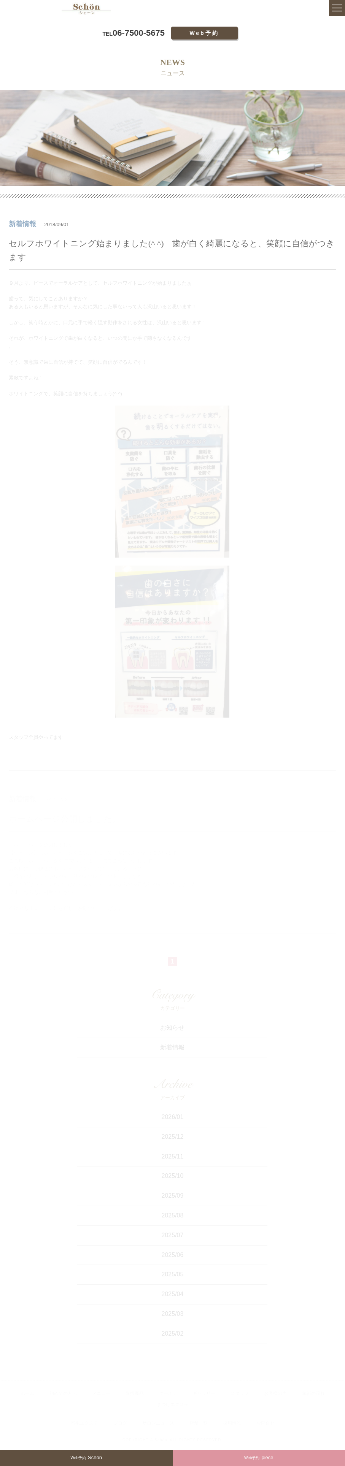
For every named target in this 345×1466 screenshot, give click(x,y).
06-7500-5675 (134, 33)
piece (258, 1457)
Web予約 (204, 33)
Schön (86, 1457)
